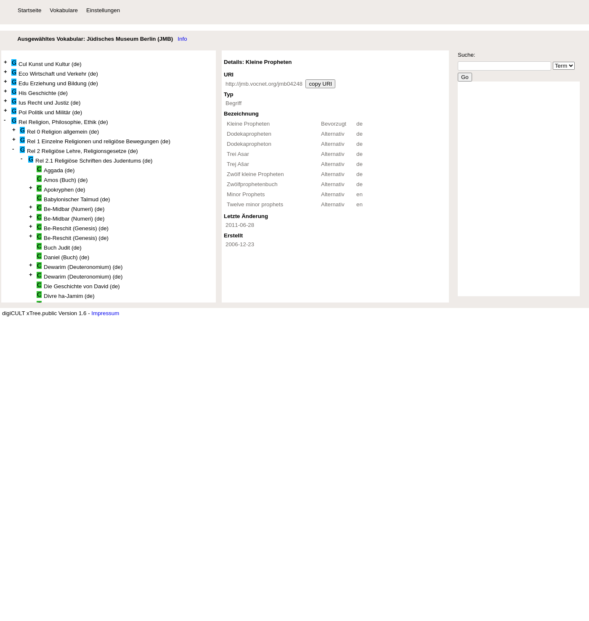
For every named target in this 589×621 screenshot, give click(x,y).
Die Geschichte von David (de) (78, 285)
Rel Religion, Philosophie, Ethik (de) (59, 121)
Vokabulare (64, 10)
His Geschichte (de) (39, 92)
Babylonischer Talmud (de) (73, 199)
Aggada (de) (55, 170)
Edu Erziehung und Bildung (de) (54, 83)
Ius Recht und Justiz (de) (45, 102)
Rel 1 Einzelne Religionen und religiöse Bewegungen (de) (95, 141)
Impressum (105, 313)
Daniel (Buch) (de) (63, 257)
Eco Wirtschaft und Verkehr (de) (54, 73)
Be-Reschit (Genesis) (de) (73, 228)
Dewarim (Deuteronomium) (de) (79, 266)
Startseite (29, 10)
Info (182, 39)
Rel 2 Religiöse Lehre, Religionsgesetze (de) (79, 150)
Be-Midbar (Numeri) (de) (70, 208)
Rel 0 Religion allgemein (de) (59, 131)
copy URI (320, 84)
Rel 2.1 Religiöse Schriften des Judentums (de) (90, 160)
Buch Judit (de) (59, 247)
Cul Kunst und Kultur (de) (46, 63)
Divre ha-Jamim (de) (66, 295)
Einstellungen (103, 10)
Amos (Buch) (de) (62, 179)
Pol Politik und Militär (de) (46, 112)
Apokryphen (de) (61, 189)
